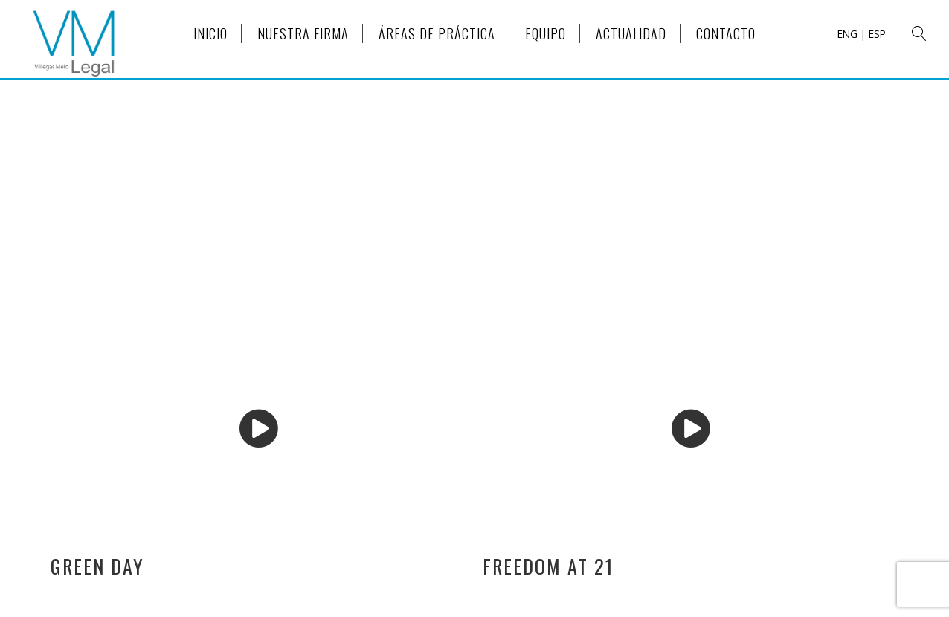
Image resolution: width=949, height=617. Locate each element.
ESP (877, 34)
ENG (847, 34)
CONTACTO (726, 33)
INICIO (210, 33)
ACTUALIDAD (631, 33)
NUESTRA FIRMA (303, 33)
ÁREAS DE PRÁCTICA (437, 33)
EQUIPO (545, 33)
